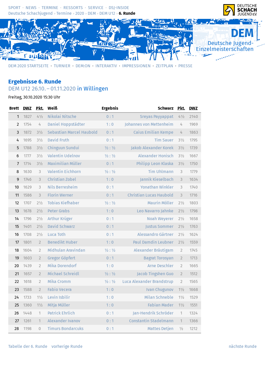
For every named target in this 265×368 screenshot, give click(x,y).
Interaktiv (106, 65)
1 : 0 (110, 124)
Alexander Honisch (155, 155)
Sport (14, 7)
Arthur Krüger (60, 218)
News (31, 7)
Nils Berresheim (63, 187)
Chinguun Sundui (63, 147)
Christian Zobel (62, 179)
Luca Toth (56, 234)
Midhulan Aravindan (66, 250)
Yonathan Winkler (157, 187)
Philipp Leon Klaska (154, 163)
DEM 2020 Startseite (28, 65)
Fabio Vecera (60, 289)
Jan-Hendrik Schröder (153, 313)
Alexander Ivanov (64, 320)
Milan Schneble (158, 297)
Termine (50, 7)
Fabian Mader (160, 305)
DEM (92, 13)
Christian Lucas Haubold (150, 195)
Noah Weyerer (160, 218)
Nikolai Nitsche (62, 116)
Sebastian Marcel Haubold (73, 132)
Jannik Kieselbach (156, 179)
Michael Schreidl (63, 273)
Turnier (62, 65)
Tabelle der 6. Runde (27, 346)
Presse (185, 65)
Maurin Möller (160, 202)
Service (96, 7)
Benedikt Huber (62, 242)
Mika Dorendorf (62, 265)
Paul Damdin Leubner (153, 242)
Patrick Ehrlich (61, 313)
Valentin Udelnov (64, 155)
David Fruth (58, 140)
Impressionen (136, 65)
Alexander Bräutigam (153, 250)
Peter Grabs (58, 210)
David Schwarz (61, 226)
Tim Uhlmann (160, 171)
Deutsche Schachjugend (30, 13)
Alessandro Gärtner (155, 234)
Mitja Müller (59, 305)
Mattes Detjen (160, 328)
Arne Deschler (160, 265)
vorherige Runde (67, 346)
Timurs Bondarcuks (65, 328)
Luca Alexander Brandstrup (147, 281)
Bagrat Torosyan (158, 258)
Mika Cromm (59, 281)
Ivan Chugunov (159, 289)
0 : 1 (110, 116)
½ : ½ (110, 147)
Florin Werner (60, 195)
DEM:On (83, 65)
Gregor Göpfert (61, 258)
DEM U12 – (42, 88)
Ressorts (73, 7)
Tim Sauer (163, 140)
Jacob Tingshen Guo (155, 273)
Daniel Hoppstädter (66, 124)
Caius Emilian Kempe (153, 132)
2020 (79, 13)
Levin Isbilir (59, 297)
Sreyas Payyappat (156, 116)
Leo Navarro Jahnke (155, 210)
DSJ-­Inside (119, 7)
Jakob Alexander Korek (152, 147)
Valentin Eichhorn (64, 171)
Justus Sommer (159, 226)
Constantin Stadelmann (151, 320)
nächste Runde (243, 346)
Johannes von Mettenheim (149, 124)
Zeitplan (164, 65)
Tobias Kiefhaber (63, 202)
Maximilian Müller (65, 163)
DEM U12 (107, 13)
